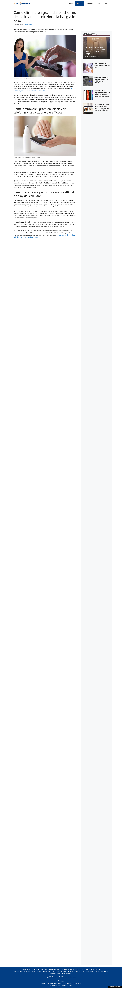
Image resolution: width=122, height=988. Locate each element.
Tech (105, 3)
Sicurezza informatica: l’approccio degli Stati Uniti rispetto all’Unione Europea (101, 80)
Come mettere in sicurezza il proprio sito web (102, 65)
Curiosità (79, 3)
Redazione (53, 985)
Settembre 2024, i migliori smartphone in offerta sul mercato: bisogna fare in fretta (102, 93)
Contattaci (73, 977)
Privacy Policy (61, 985)
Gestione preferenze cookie (115, 986)
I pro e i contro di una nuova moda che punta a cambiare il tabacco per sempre (95, 50)
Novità (71, 3)
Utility (98, 3)
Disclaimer (69, 985)
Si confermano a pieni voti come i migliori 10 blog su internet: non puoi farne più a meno (101, 107)
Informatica (89, 3)
